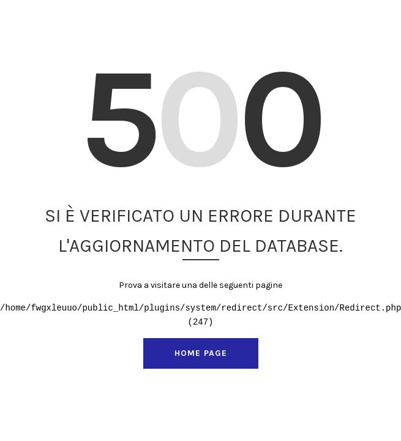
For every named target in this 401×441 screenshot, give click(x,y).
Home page (200, 353)
